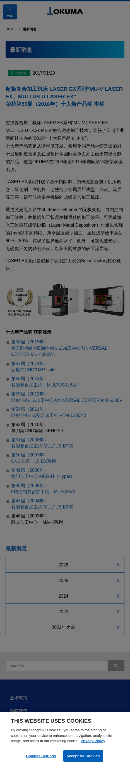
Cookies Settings (41, 758)
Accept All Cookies (83, 758)
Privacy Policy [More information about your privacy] (93, 742)
